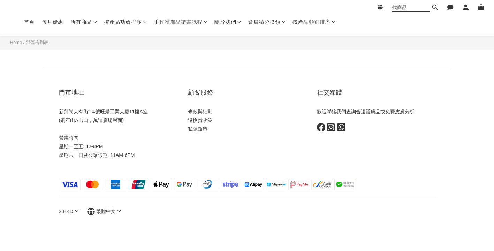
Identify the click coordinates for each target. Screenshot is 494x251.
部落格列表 (37, 42)
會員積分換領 (267, 22)
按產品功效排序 (125, 22)
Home (16, 42)
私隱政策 (197, 129)
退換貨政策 (200, 120)
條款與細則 (200, 111)
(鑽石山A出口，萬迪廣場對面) (91, 120)
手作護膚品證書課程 (180, 22)
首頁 (29, 22)
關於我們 (227, 22)
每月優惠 (52, 22)
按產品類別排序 (313, 22)
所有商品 (83, 22)
